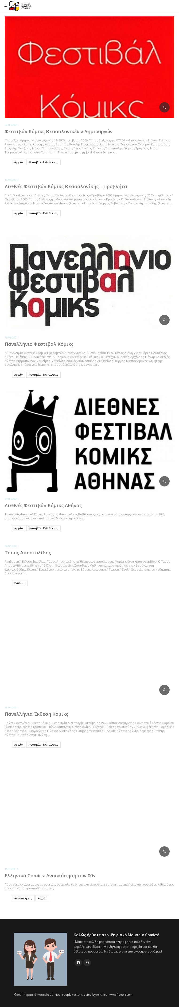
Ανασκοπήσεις (23, 898)
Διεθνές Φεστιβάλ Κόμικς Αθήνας (43, 505)
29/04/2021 (11, 707)
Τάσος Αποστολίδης (28, 552)
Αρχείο (18, 162)
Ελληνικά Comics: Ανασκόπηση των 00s (50, 875)
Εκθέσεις (19, 583)
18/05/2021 (11, 180)
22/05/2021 (11, 125)
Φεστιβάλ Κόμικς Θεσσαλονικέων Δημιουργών (59, 131)
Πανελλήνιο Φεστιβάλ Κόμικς (39, 344)
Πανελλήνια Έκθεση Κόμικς (36, 714)
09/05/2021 (11, 499)
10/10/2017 (11, 869)
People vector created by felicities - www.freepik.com (97, 995)
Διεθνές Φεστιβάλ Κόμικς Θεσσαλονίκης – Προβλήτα (66, 186)
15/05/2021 (11, 337)
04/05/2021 (11, 546)
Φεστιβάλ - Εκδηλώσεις (43, 162)
